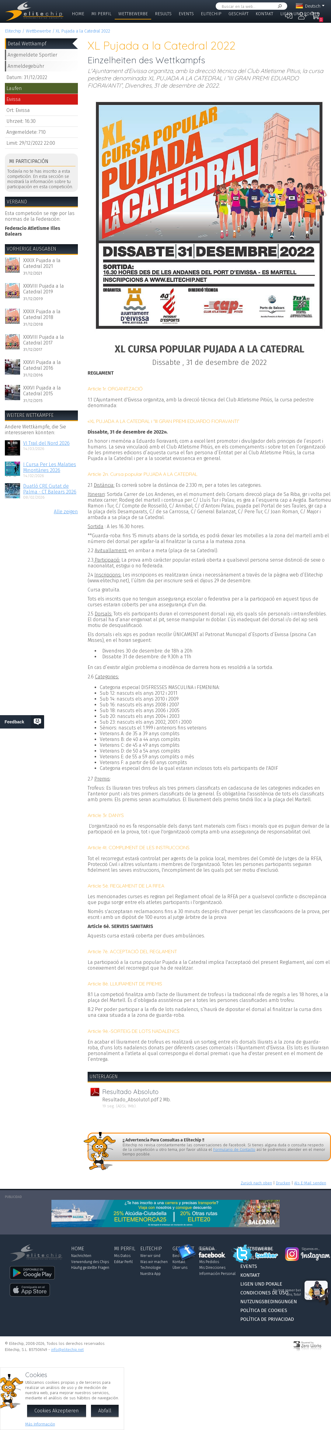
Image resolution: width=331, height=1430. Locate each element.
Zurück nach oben (256, 1183)
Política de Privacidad (267, 1319)
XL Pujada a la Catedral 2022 (83, 31)
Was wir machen (154, 1262)
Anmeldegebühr (26, 66)
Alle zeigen (66, 511)
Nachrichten (81, 1256)
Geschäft (238, 13)
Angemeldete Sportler (32, 55)
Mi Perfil (101, 13)
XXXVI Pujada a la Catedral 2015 (42, 390)
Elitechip (211, 13)
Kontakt (264, 13)
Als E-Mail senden (310, 1183)
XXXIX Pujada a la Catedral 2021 (42, 263)
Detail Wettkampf (27, 44)
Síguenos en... (208, 1249)
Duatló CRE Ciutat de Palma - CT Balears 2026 (49, 489)
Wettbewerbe (133, 13)
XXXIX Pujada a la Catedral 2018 (42, 314)
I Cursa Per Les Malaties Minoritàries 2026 (49, 467)
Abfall (104, 1411)
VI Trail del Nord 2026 (46, 443)
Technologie (150, 1268)
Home (78, 13)
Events (186, 13)
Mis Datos (122, 1256)
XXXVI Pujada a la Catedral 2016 (42, 365)
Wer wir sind (150, 1256)
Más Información (40, 1424)
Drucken (283, 1183)
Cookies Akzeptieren (56, 1411)
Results (163, 13)
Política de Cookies (263, 1310)
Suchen (278, 6)
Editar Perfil (123, 1262)
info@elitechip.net (67, 1349)
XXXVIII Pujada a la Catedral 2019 (43, 289)
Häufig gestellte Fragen (90, 1268)
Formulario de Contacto (234, 1149)
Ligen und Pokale (299, 13)
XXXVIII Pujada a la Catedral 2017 (43, 340)
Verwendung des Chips (90, 1262)
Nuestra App (150, 1274)
